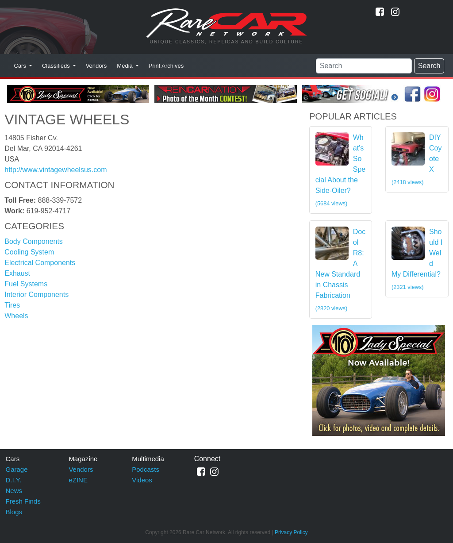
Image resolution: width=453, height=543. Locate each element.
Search (429, 65)
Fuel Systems (25, 284)
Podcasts (145, 469)
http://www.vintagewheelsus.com (55, 169)
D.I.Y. (14, 480)
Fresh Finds (23, 501)
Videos (142, 480)
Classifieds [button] (56, 65)
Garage (17, 469)
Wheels (16, 316)
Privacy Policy (291, 532)
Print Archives (166, 65)
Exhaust (17, 273)
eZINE (78, 480)
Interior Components (36, 294)
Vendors (96, 65)
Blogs (14, 512)
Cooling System (29, 252)
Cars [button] (21, 65)
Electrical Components (39, 262)
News (14, 490)
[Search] (364, 65)
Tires (12, 305)
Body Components (33, 241)
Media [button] (125, 65)
